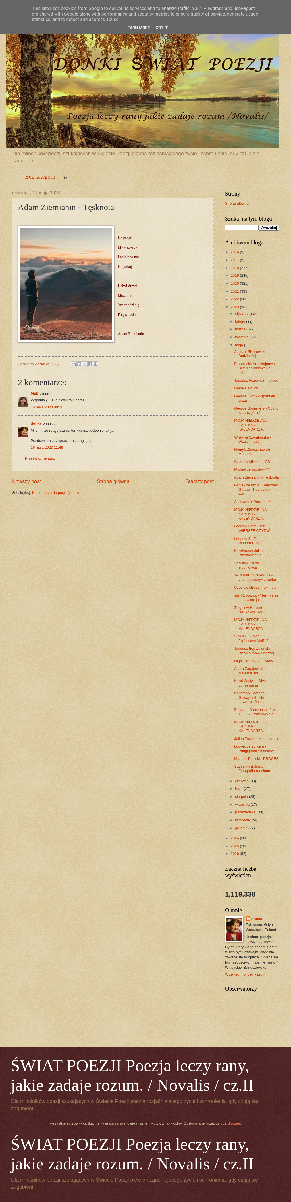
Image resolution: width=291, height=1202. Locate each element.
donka (36, 423)
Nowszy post (26, 481)
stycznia (242, 313)
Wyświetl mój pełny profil (245, 974)
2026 (235, 853)
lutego (240, 321)
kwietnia (242, 337)
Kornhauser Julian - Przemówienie (250, 553)
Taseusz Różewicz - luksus (256, 380)
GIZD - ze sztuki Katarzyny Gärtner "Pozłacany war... (256, 489)
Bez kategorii (40, 176)
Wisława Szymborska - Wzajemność (252, 439)
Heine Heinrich (246, 388)
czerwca (242, 781)
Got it (161, 28)
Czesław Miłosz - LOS (252, 462)
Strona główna (113, 481)
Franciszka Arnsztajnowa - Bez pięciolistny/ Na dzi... (255, 368)
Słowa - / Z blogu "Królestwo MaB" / (251, 638)
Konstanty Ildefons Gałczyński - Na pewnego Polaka (249, 697)
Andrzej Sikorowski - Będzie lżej (250, 353)
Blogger (234, 1123)
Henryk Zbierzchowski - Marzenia (253, 451)
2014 (235, 252)
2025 (235, 846)
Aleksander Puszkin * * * (254, 502)
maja (239, 345)
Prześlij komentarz (40, 458)
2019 (235, 275)
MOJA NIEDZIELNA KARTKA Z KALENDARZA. (250, 424)
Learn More (137, 28)
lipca (239, 788)
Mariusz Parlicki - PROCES (256, 758)
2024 (235, 838)
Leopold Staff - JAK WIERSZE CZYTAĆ (252, 528)
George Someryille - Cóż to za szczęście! (256, 410)
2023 (235, 307)
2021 (235, 291)
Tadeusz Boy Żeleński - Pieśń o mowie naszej (254, 650)
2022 (235, 299)
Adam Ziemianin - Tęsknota (256, 477)
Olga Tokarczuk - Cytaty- (254, 661)
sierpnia (242, 796)
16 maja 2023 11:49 (47, 447)
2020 (235, 283)
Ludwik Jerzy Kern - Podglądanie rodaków (254, 748)
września (242, 804)
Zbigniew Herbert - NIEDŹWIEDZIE (249, 609)
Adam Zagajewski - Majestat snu (249, 670)
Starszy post (200, 481)
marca (240, 329)
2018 (235, 268)
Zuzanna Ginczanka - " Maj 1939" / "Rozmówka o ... (256, 712)
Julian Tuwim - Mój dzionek (256, 739)
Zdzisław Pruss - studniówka (247, 565)
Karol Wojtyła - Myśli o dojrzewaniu (252, 683)
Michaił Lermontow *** (252, 469)
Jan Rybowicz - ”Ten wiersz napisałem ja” (256, 597)
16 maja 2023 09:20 (47, 407)
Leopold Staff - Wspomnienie (247, 540)
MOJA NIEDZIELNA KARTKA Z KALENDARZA (250, 624)
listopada (243, 820)
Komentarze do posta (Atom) (55, 492)
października (246, 812)
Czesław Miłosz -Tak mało (255, 587)
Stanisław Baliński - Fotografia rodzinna (252, 768)
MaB (34, 393)
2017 (235, 260)
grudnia (241, 828)
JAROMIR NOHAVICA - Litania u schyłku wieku (255, 577)
